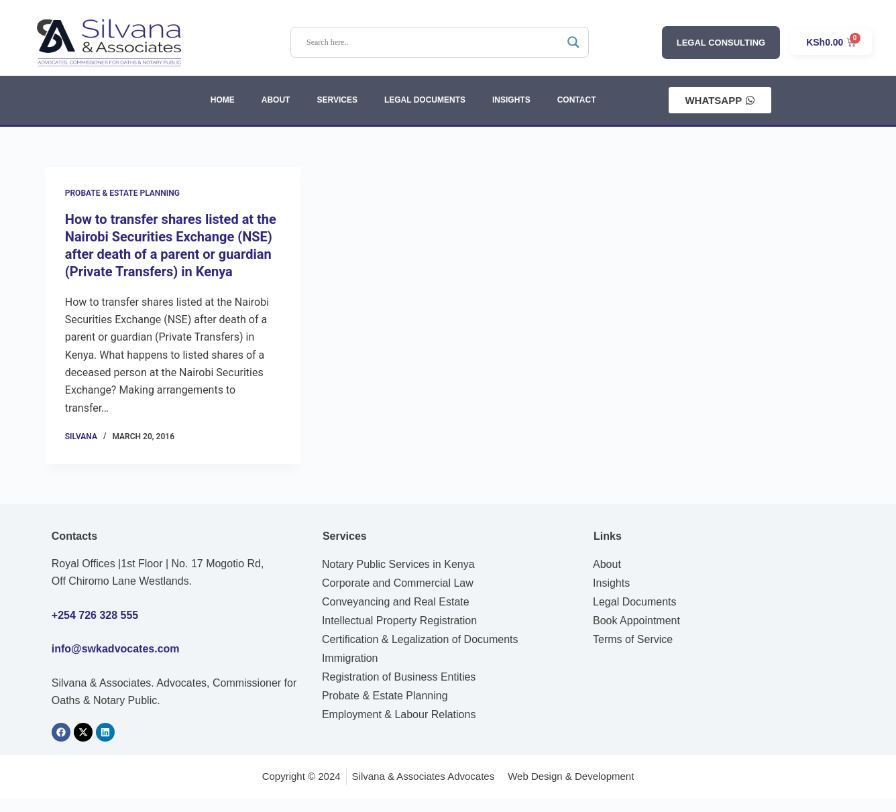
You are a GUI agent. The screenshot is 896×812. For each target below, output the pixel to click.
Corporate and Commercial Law (397, 583)
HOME (223, 100)
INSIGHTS (511, 100)
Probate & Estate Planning (122, 193)
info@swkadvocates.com (116, 648)
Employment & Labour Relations (398, 714)
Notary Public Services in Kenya (398, 564)
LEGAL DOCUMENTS (424, 100)
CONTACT (576, 100)
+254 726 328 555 (95, 615)
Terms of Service (633, 639)
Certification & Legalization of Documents (420, 639)
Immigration (350, 658)
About (607, 564)
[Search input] (433, 42)
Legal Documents (635, 601)
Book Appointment (636, 620)
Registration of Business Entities (398, 677)
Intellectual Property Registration (399, 620)
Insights (611, 583)
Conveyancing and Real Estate (395, 601)
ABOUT (276, 100)
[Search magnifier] (573, 42)
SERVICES (337, 100)
